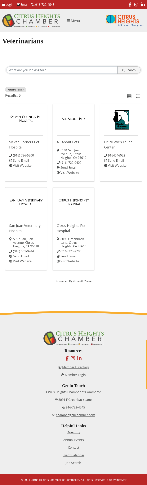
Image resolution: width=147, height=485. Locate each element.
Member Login (75, 375)
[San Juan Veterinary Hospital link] (26, 202)
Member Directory (75, 367)
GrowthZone (82, 281)
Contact (73, 447)
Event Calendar (73, 455)
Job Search (73, 463)
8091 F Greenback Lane (75, 400)
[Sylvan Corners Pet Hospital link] (26, 119)
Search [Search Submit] (129, 70)
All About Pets (68, 142)
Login (8, 4)
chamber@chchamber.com (75, 415)
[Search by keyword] (62, 70)
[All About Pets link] (73, 119)
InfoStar (121, 480)
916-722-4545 (42, 4)
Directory (73, 432)
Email (22, 4)
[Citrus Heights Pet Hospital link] (73, 202)
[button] (129, 96)
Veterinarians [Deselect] (15, 89)
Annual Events (73, 440)
